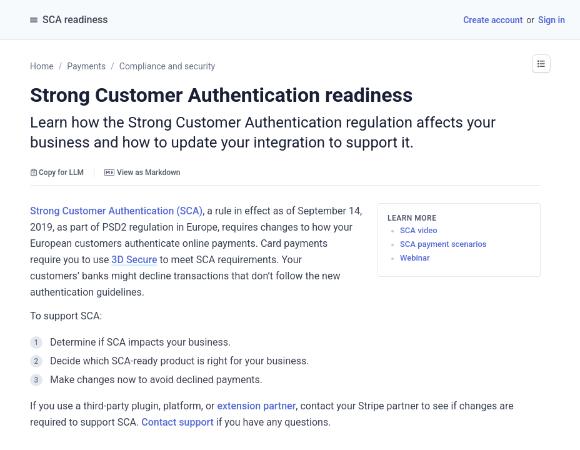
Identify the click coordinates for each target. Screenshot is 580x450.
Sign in (551, 20)
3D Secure (134, 260)
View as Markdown (142, 173)
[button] (541, 63)
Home (42, 66)
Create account (492, 20)
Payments (86, 66)
